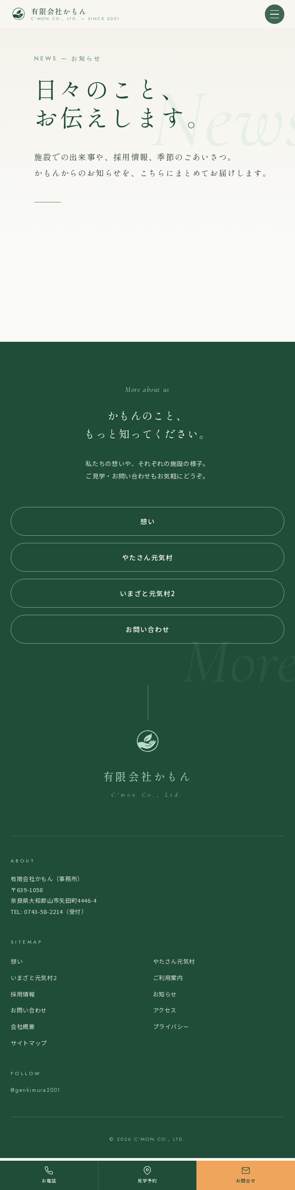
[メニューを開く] (274, 14)
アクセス (165, 1010)
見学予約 (147, 1175)
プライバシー (171, 1026)
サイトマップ (29, 1043)
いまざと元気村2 (148, 593)
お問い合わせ (147, 629)
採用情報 (23, 994)
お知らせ (165, 994)
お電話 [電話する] (49, 1175)
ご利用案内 (168, 977)
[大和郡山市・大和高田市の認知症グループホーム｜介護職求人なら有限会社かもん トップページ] (65, 14)
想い (147, 521)
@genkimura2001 (36, 1090)
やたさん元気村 (147, 557)
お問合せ (246, 1175)
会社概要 (23, 1026)
